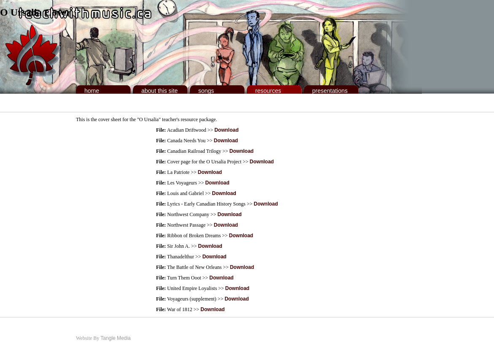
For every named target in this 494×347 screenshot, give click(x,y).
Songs (206, 90)
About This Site (159, 90)
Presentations (330, 90)
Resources (268, 90)
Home (91, 90)
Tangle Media (115, 338)
